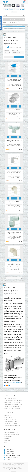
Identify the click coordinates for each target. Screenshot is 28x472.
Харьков (8, 459)
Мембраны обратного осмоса (11, 434)
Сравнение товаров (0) (15, 47)
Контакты (6, 438)
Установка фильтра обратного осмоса (13, 400)
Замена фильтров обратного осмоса (13, 404)
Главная (6, 9)
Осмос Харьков (8, 417)
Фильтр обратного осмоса (10, 421)
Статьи (22, 9)
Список (9, 57)
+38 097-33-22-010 (18, 2)
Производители (8, 436)
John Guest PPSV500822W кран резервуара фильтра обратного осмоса (14, 80)
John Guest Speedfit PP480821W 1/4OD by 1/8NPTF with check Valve (14, 202)
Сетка (18, 57)
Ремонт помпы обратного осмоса (12, 408)
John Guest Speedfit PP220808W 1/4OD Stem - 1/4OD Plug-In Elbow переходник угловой (14, 172)
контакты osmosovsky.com (15, 382)
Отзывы (12, 9)
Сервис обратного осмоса (10, 398)
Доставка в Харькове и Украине (12, 425)
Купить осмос (7, 415)
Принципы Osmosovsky (10, 419)
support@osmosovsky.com (12, 457)
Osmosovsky (19, 468)
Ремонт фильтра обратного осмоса (12, 402)
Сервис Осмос (9, 469)
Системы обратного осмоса (11, 432)
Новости (14, 12)
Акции (5, 442)
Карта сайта (7, 440)
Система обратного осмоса (10, 423)
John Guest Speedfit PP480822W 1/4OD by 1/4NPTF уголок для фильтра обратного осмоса (14, 263)
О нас (17, 9)
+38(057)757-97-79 (10, 453)
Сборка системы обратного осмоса (12, 406)
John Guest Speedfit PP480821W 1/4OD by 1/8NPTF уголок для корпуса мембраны (14, 233)
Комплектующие (13, 22)
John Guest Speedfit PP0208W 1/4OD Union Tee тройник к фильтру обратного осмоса (14, 141)
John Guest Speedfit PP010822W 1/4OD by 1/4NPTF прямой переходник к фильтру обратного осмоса (14, 110)
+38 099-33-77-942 (10, 451)
